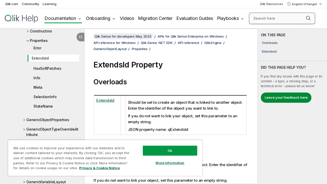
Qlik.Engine (212, 43)
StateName (43, 106)
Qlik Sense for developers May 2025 (123, 36)
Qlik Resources (271, 4)
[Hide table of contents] (80, 37)
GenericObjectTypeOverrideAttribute (52, 132)
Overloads (270, 43)
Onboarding (98, 18)
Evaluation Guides (194, 18)
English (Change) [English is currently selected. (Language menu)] (305, 4)
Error (37, 48)
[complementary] (292, 106)
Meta (37, 87)
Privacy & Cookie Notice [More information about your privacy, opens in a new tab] (99, 168)
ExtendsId (40, 58)
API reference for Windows (115, 43)
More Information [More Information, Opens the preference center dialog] (170, 163)
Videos (127, 18)
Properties (39, 40)
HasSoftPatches (47, 68)
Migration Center (155, 18)
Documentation (60, 18)
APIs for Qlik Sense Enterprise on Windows (191, 36)
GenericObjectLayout (110, 49)
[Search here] (282, 18)
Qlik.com (11, 4)
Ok (170, 150)
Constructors (41, 31)
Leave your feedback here (286, 97)
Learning (49, 4)
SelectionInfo (45, 97)
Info (36, 78)
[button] (308, 18)
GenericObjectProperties (47, 120)
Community (30, 4)
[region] (105, 158)
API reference (188, 43)
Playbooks (228, 18)
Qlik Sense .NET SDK (156, 43)
